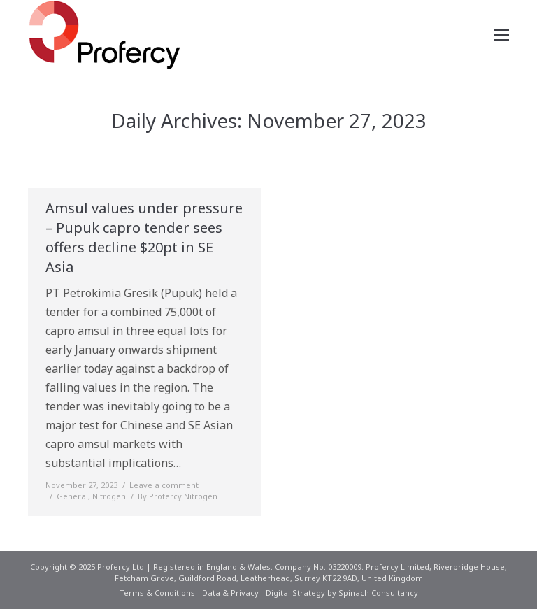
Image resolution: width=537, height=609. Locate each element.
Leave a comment (164, 485)
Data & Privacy (230, 592)
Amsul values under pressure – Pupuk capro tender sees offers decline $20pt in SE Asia (144, 237)
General (72, 496)
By (177, 496)
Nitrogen (109, 496)
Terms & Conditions (157, 592)
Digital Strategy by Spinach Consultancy (342, 592)
